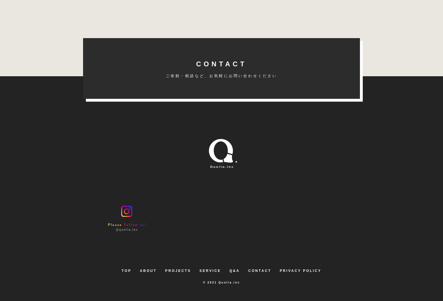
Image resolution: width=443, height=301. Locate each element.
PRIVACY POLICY (300, 271)
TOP (127, 271)
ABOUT (148, 271)
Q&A (234, 271)
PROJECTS (178, 271)
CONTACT (221, 69)
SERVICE (210, 271)
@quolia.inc (127, 218)
